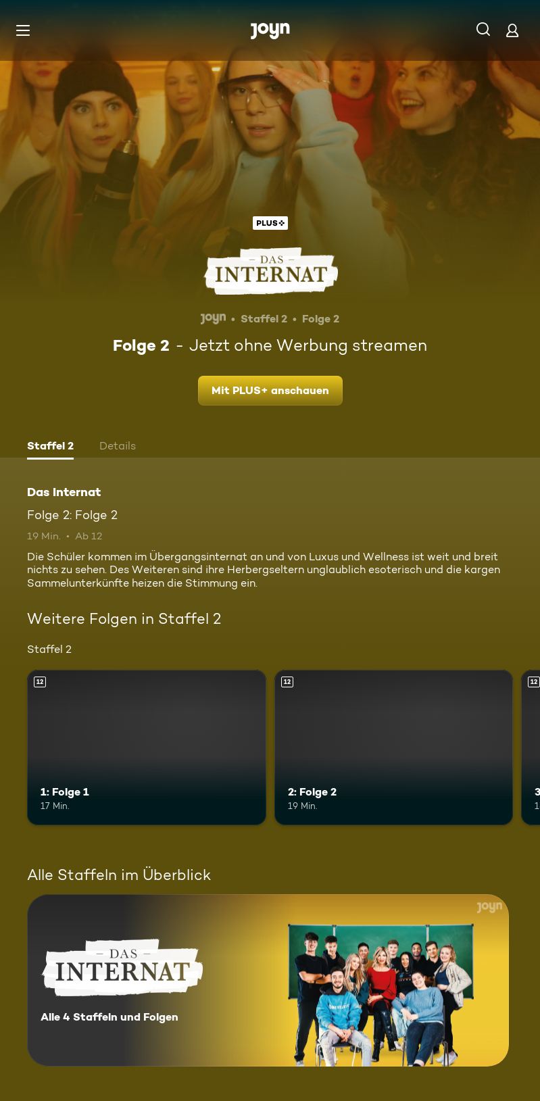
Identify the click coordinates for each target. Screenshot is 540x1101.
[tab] (50, 447)
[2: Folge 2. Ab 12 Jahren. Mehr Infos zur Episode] (394, 747)
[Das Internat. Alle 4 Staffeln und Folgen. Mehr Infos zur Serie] (268, 980)
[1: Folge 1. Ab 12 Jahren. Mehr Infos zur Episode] (146, 747)
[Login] (512, 30)
